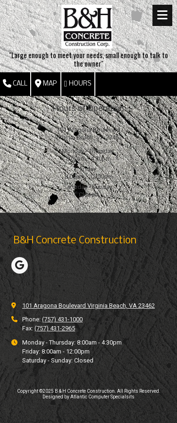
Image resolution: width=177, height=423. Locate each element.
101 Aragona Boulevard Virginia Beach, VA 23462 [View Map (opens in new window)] (88, 305)
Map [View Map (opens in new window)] (46, 83)
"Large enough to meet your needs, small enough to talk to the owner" (88, 59)
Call (15, 83)
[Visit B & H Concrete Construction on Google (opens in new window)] (19, 265)
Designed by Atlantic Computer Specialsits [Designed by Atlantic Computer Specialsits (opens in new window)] (88, 396)
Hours (78, 83)
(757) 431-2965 (54, 328)
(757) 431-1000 (62, 319)
